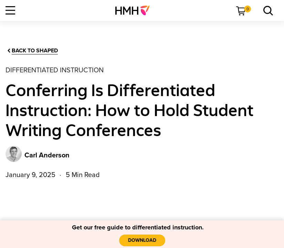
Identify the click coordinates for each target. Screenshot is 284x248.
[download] (142, 240)
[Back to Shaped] (32, 51)
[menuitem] (135, 10)
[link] (135, 10)
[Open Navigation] (10, 10)
